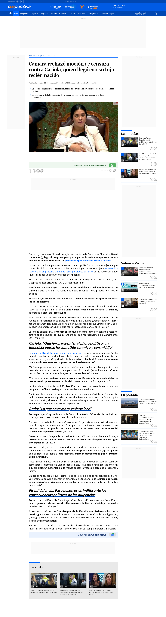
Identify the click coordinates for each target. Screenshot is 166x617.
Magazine (24, 14)
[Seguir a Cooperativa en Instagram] (23, 1)
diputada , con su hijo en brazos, (57, 352)
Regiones (44, 14)
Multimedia (81, 14)
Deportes (34, 14)
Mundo (54, 14)
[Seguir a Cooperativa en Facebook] (17, 1)
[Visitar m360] (140, 15)
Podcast (71, 14)
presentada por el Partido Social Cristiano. (88, 260)
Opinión (62, 14)
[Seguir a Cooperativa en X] (20, 1)
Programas (93, 14)
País (16, 14)
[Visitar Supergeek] (144, 15)
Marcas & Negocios (108, 14)
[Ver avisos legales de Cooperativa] (137, 15)
